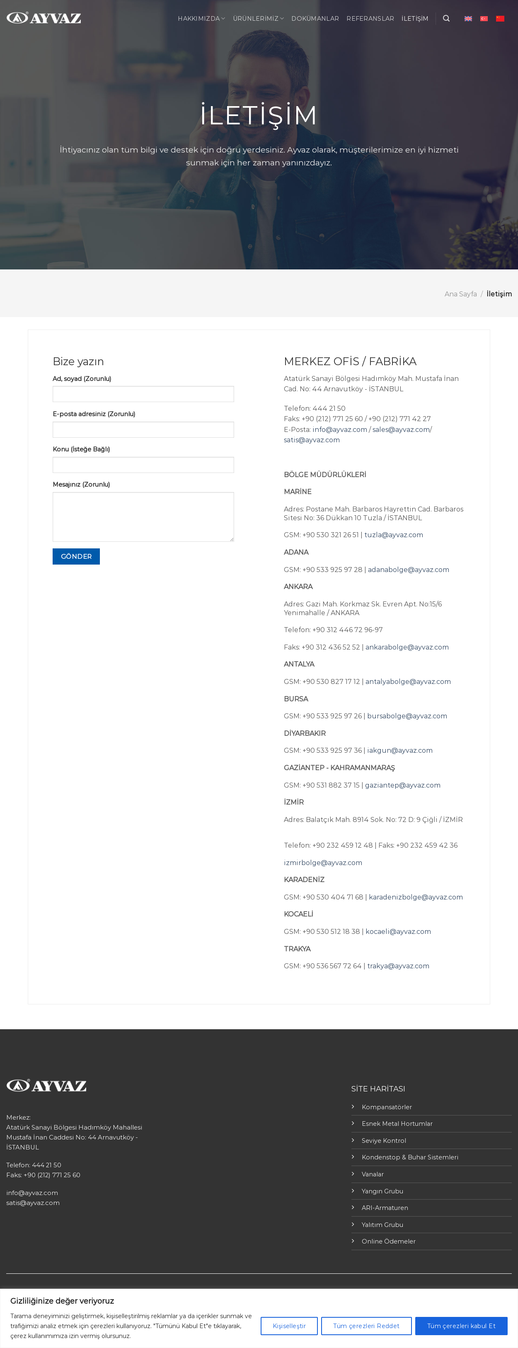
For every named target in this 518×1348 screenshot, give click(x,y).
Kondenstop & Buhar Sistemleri (410, 1157)
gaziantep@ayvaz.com (403, 785)
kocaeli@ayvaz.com (398, 932)
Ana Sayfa (461, 294)
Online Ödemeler (389, 1241)
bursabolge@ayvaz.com (407, 716)
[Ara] (446, 18)
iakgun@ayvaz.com (400, 750)
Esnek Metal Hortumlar (397, 1123)
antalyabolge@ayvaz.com (408, 682)
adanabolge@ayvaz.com (408, 570)
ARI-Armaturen (385, 1208)
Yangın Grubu (382, 1191)
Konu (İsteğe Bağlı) (81, 449)
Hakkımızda (201, 18)
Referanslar (370, 18)
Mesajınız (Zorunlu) (81, 484)
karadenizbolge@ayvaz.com (416, 897)
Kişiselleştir (289, 1326)
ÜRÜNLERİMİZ (258, 18)
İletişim (415, 18)
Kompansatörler (387, 1107)
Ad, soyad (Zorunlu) (82, 379)
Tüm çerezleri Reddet (366, 1326)
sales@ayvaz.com (401, 430)
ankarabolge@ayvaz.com (407, 647)
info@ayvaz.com (339, 430)
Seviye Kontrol (384, 1140)
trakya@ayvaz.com (398, 966)
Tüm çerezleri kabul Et (461, 1326)
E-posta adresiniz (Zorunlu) (94, 414)
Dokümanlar (315, 18)
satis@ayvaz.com (312, 440)
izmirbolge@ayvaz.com (323, 863)
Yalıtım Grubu (382, 1225)
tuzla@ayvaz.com (393, 535)
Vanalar (373, 1174)
